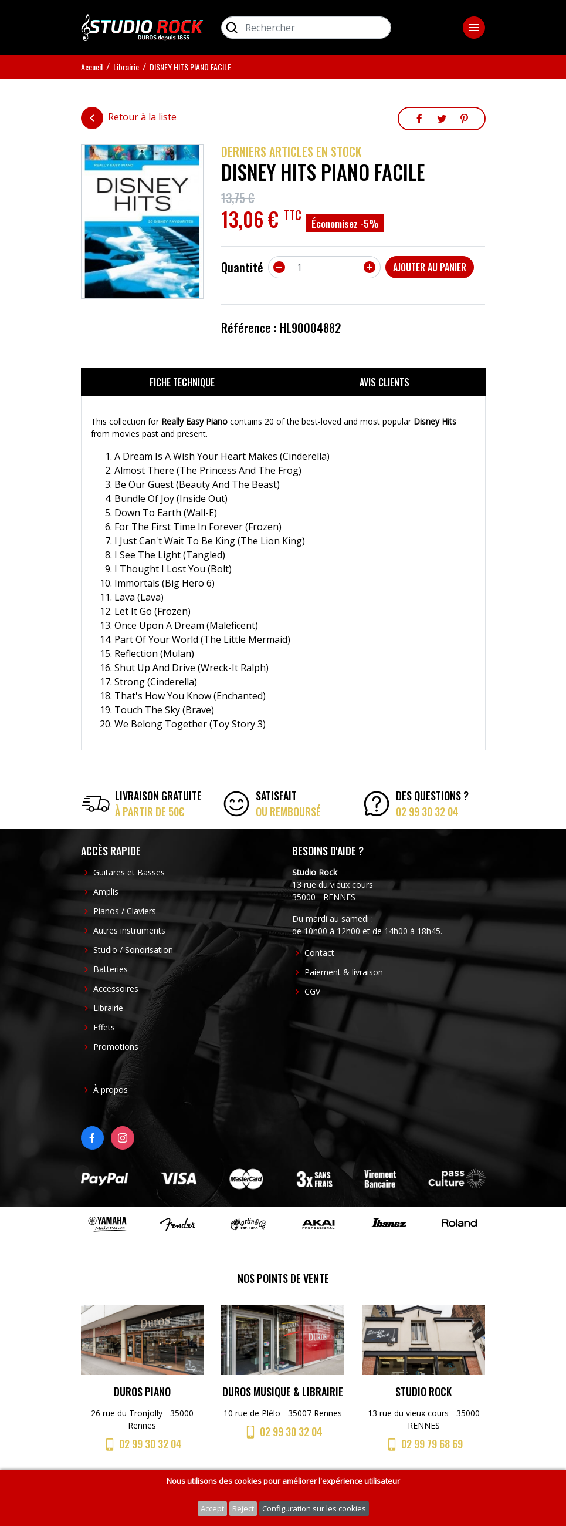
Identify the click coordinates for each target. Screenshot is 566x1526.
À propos (110, 1089)
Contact (319, 952)
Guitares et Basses (129, 872)
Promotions (115, 1046)
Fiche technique (182, 382)
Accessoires (115, 988)
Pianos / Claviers (124, 911)
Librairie (108, 1007)
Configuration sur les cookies (314, 1508)
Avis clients (384, 382)
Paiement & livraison (343, 972)
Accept (212, 1508)
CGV (312, 991)
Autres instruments (129, 930)
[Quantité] (324, 267)
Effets (104, 1027)
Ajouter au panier (429, 267)
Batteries (110, 969)
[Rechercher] (306, 27)
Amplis (105, 891)
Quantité (242, 267)
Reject (243, 1508)
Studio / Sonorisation (133, 949)
